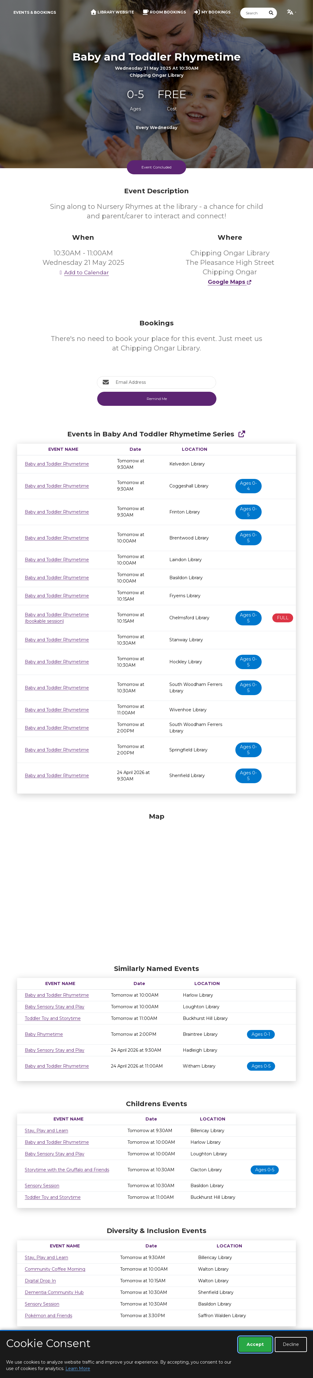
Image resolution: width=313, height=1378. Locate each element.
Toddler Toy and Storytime (53, 1018)
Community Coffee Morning (55, 1269)
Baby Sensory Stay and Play (54, 1006)
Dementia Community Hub (54, 1292)
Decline (291, 1344)
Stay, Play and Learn (46, 1130)
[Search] (253, 13)
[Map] (156, 887)
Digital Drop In (40, 1281)
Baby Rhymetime (44, 1034)
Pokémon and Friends (48, 1315)
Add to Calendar (83, 272)
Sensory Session (42, 1185)
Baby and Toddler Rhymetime (57, 464)
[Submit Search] (271, 13)
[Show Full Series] (242, 434)
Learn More (77, 1368)
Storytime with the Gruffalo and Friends (67, 1169)
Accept (255, 1344)
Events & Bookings (34, 12)
